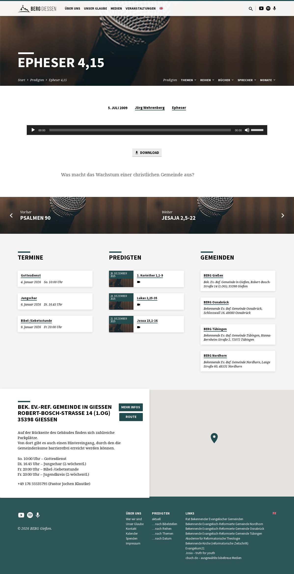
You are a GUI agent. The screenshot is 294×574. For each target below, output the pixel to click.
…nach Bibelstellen (164, 524)
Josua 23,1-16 (147, 321)
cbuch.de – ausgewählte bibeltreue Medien (213, 558)
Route (131, 416)
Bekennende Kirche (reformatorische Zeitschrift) (217, 543)
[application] (147, 130)
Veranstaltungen (141, 8)
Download (147, 152)
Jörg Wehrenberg (150, 107)
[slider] (140, 130)
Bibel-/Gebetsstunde (36, 321)
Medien (116, 8)
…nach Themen (162, 533)
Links (190, 513)
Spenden (131, 538)
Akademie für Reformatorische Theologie (213, 538)
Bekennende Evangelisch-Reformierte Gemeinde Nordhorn (224, 524)
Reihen (207, 80)
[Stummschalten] (247, 130)
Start (21, 80)
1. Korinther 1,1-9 (150, 275)
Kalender (132, 533)
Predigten (37, 80)
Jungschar (29, 298)
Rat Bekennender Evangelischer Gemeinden (214, 519)
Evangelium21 (195, 548)
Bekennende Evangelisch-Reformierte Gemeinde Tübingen (224, 533)
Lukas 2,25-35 (147, 298)
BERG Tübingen (215, 329)
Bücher (226, 80)
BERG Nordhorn (215, 356)
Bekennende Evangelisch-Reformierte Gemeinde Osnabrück (225, 529)
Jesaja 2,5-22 (179, 218)
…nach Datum (162, 538)
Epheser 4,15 (58, 80)
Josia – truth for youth (200, 553)
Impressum (133, 543)
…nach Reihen (162, 529)
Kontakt (131, 529)
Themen (189, 80)
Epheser (179, 107)
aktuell (156, 519)
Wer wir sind (134, 519)
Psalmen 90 (35, 218)
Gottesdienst (31, 275)
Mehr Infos (131, 407)
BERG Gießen (213, 275)
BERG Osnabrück (216, 302)
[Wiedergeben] (33, 130)
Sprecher (247, 80)
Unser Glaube (95, 8)
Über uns (72, 8)
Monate (268, 80)
